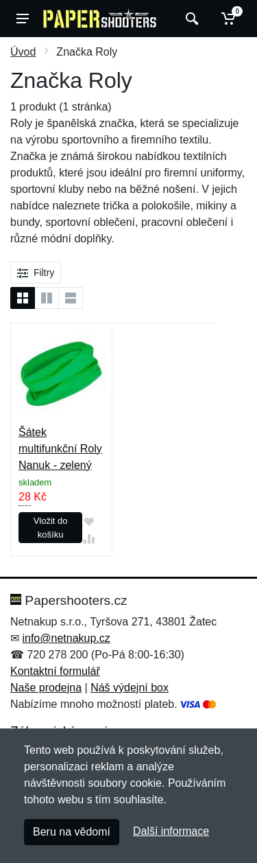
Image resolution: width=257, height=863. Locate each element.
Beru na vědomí (71, 832)
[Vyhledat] (190, 18)
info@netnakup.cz (66, 638)
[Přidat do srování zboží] (89, 539)
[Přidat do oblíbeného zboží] (89, 521)
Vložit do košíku (51, 528)
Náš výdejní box (129, 687)
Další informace (171, 831)
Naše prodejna (46, 687)
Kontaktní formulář (55, 671)
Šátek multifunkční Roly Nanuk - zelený (60, 448)
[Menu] (22, 18)
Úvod (23, 52)
